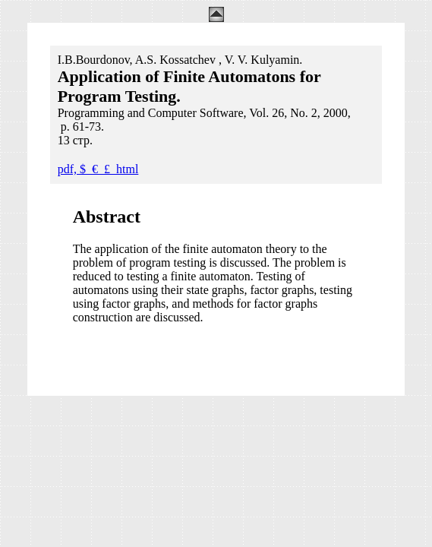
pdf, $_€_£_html (98, 169)
